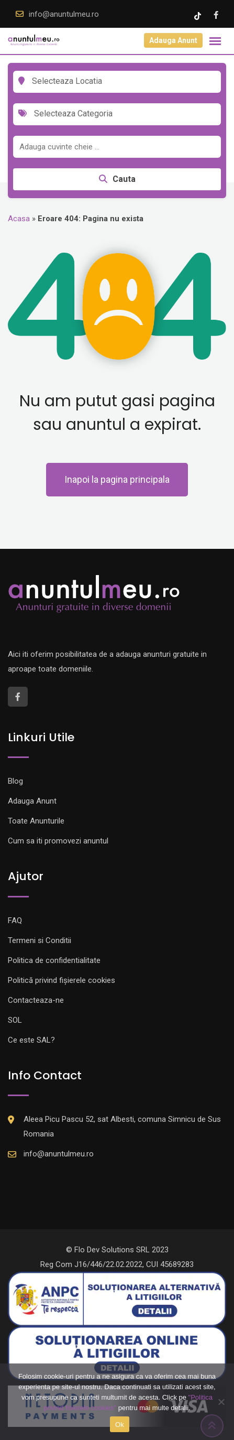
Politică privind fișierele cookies (61, 980)
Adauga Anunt (173, 40)
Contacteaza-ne (36, 1000)
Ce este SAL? (31, 1040)
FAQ (15, 920)
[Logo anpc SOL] (117, 1352)
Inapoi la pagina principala (117, 479)
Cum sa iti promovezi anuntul (58, 841)
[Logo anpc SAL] (117, 1298)
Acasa (19, 218)
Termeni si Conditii (39, 940)
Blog (15, 781)
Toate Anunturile (36, 821)
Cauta (117, 179)
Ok (119, 1424)
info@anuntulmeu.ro (64, 14)
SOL (15, 1020)
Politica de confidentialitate (54, 960)
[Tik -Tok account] (198, 15)
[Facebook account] (216, 15)
